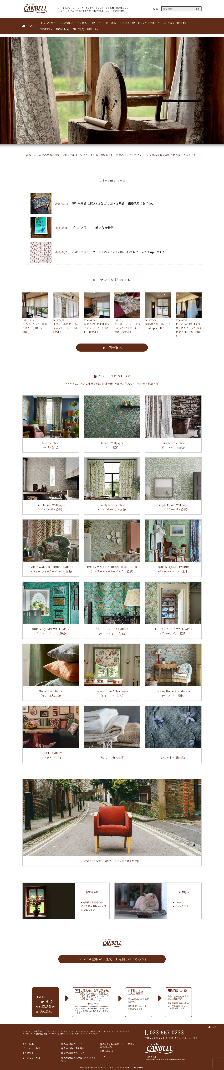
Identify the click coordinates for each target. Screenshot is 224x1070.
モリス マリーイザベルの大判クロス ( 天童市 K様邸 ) (127, 328)
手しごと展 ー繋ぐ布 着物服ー (94, 227)
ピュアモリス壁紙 (31, 1057)
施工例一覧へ (112, 347)
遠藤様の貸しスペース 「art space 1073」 (158, 326)
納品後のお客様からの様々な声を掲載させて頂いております (93, 906)
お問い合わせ (106, 1051)
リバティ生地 (127, 23)
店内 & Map (63, 29)
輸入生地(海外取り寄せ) (73, 1048)
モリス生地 (46, 23)
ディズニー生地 (86, 23)
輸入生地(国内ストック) (73, 1043)
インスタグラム (181, 906)
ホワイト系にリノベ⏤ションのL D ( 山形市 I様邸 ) (65, 328)
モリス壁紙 (65, 23)
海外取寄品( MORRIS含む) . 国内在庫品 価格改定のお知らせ (113, 203)
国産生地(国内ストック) (73, 1053)
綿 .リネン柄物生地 (174, 23)
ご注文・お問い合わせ (87, 29)
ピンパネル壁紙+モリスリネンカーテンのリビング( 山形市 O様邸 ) (188, 330)
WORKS (45, 29)
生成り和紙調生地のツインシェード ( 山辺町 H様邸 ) (97, 328)
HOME (29, 26)
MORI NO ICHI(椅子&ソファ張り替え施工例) (117, 1045)
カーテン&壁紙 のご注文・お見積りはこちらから (112, 959)
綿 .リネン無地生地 (149, 23)
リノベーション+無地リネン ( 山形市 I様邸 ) (34, 328)
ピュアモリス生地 (31, 1048)
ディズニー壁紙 (107, 23)
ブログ (177, 902)
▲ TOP (212, 1026)
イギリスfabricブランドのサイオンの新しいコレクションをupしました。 (120, 252)
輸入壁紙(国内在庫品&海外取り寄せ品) (78, 1059)
